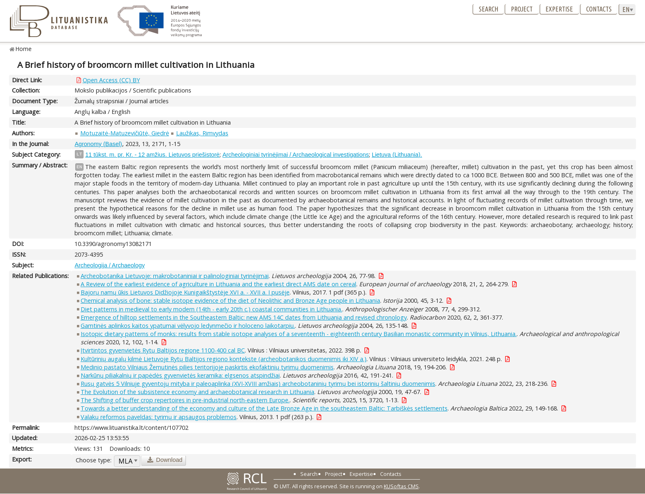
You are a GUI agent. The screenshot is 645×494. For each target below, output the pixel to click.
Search (488, 9)
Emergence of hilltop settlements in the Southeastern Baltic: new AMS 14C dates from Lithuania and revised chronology (244, 317)
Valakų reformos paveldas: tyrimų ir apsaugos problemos (159, 417)
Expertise (559, 9)
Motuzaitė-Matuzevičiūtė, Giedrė (124, 133)
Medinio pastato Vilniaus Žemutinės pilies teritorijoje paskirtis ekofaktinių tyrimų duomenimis (207, 367)
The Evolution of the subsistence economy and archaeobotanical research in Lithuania (197, 392)
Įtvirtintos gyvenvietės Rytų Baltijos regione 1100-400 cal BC (163, 350)
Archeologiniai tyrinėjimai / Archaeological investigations (296, 154)
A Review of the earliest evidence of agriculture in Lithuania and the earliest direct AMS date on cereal (218, 284)
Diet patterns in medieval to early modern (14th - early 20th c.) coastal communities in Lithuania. (211, 309)
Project (522, 9)
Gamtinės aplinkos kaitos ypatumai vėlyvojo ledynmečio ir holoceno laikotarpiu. (188, 325)
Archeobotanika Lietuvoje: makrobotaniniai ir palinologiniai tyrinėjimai (175, 276)
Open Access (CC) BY (111, 80)
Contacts (599, 9)
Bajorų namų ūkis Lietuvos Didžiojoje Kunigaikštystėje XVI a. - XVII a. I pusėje (185, 292)
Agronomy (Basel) (98, 144)
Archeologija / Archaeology (109, 265)
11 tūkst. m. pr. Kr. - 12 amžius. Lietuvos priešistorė (152, 154)
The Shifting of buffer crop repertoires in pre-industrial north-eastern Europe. (185, 400)
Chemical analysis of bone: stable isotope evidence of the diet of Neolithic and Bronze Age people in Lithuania (230, 300)
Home (24, 49)
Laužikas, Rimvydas (202, 133)
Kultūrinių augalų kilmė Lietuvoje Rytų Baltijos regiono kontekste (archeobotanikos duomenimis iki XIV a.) (224, 359)
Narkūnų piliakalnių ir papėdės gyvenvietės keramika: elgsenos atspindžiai (180, 375)
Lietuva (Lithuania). (397, 154)
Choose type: (93, 460)
